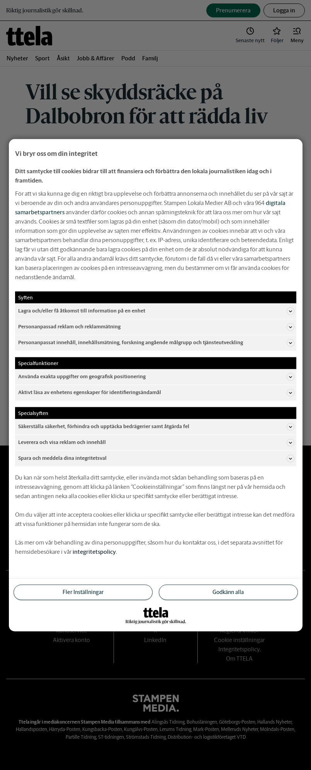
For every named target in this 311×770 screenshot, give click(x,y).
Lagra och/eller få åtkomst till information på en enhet (156, 311)
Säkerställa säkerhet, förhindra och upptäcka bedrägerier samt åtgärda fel (156, 426)
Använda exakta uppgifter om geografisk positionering (156, 377)
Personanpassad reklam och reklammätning (156, 327)
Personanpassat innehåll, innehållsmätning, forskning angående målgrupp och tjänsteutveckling (156, 343)
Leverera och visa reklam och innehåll (156, 442)
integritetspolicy (94, 551)
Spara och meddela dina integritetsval (156, 458)
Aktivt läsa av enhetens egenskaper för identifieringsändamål (156, 392)
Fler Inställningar (83, 591)
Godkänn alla (228, 591)
